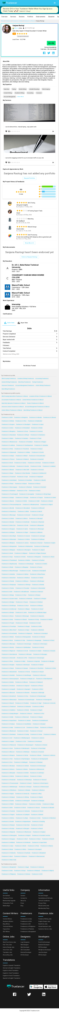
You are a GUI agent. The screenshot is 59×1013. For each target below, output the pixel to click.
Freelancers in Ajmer (22, 529)
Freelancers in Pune (21, 421)
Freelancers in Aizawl (37, 609)
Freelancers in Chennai (49, 417)
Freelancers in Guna (7, 748)
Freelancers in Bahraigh (37, 692)
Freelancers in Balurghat (8, 772)
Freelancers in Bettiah (37, 814)
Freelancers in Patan (33, 846)
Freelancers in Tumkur (7, 588)
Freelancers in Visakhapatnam (24, 445)
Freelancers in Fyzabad (37, 752)
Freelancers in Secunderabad (37, 455)
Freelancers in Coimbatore (37, 435)
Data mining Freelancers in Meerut (33, 410)
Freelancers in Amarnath (8, 657)
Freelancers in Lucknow (36, 431)
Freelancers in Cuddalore (8, 710)
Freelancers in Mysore (7, 501)
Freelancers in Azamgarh (34, 849)
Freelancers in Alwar (23, 605)
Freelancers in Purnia (24, 671)
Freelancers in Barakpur (8, 765)
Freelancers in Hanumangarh (25, 745)
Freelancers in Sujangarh (23, 689)
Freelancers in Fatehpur (8, 724)
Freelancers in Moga (48, 804)
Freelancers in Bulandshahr (9, 671)
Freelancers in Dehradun (8, 466)
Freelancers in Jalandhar (41, 445)
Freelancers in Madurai (22, 459)
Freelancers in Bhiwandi (38, 508)
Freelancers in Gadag (23, 734)
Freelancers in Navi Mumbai (22, 473)
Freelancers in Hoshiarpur (34, 741)
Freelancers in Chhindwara (9, 790)
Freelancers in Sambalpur (8, 734)
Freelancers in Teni (22, 490)
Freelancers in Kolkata (7, 421)
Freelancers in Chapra (7, 668)
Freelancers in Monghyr (48, 661)
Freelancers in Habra (36, 776)
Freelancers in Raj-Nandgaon (22, 759)
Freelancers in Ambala (22, 765)
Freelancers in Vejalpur (39, 832)
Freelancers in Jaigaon (7, 741)
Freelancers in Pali (21, 657)
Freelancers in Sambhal (8, 675)
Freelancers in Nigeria (47, 870)
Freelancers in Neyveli (7, 703)
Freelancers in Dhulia (7, 567)
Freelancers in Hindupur (8, 797)
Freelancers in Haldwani (22, 776)
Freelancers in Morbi (20, 846)
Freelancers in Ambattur (8, 574)
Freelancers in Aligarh (46, 504)
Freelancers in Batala (21, 769)
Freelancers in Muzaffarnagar (9, 570)
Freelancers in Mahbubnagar (9, 786)
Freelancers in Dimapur (25, 786)
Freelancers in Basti (7, 856)
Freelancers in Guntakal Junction (41, 835)
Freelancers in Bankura (38, 790)
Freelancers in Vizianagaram (44, 699)
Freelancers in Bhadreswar (24, 832)
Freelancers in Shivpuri (46, 727)
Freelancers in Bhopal (23, 435)
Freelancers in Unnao (36, 734)
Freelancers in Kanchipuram (9, 654)
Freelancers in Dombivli (39, 487)
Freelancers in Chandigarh (23, 424)
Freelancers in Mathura (23, 577)
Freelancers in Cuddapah (23, 814)
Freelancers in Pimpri (7, 483)
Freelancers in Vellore (23, 539)
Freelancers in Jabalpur (49, 466)
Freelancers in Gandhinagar (24, 675)
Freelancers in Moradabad (22, 508)
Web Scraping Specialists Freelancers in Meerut (14, 396)
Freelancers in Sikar (50, 668)
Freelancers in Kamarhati (8, 577)
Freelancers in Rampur (34, 595)
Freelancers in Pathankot (24, 706)
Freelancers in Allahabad (8, 490)
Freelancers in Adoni (23, 731)
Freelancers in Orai (20, 741)
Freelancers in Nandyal (39, 724)
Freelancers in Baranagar (22, 616)
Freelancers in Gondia (7, 821)
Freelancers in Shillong (22, 797)
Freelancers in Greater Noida (9, 598)
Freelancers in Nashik (39, 480)
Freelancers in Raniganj (37, 800)
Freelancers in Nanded (7, 522)
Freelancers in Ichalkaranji (9, 609)
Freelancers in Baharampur (9, 699)
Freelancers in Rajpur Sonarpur (37, 553)
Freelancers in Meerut (34, 483)
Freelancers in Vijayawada (8, 452)
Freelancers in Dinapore (8, 755)
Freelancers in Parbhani (36, 602)
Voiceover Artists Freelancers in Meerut (12, 406)
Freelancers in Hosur (48, 640)
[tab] (9, 323)
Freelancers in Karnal (38, 647)
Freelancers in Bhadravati (8, 731)
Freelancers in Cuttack (7, 518)
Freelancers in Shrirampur (39, 644)
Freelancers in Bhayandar (36, 525)
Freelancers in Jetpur (7, 846)
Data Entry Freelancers (24, 382)
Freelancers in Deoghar (8, 664)
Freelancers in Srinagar (22, 497)
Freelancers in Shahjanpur (8, 584)
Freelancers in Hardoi (37, 825)
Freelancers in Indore (7, 428)
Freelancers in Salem (50, 497)
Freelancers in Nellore (24, 560)
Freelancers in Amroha (49, 703)
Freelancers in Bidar (20, 661)
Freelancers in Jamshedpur (9, 480)
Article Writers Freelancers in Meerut (11, 410)
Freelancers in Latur (25, 570)
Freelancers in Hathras (8, 818)
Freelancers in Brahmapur (36, 581)
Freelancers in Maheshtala (25, 546)
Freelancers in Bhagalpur (21, 567)
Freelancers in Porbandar (8, 779)
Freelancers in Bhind (38, 706)
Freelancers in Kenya (20, 870)
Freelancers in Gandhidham (24, 724)
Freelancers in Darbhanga (8, 605)
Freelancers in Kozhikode (22, 522)
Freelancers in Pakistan (24, 874)
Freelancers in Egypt (23, 867)
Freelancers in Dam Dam (23, 825)
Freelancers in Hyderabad (34, 421)
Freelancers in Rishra (20, 849)
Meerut (16, 28)
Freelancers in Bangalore (21, 417)
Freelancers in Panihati (38, 560)
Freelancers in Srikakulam (23, 842)
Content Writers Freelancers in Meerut (33, 399)
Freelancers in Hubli (34, 501)
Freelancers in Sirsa (23, 696)
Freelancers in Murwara (39, 675)
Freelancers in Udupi (7, 727)
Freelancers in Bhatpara (8, 543)
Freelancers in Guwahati (37, 459)
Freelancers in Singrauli (23, 685)
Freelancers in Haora (34, 490)
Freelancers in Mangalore (34, 556)
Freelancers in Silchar (22, 755)
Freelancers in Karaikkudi (8, 696)
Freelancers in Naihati (46, 619)
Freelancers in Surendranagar (26, 699)
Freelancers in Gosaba (48, 650)
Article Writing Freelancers (43, 385)
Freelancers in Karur (7, 640)
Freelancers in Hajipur (7, 793)
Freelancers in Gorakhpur (25, 480)
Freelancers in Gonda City (22, 793)
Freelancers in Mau (36, 626)
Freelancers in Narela (46, 501)
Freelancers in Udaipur (7, 455)
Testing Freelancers (37, 382)
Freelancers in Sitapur (32, 727)
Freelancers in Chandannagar (37, 696)
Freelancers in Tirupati (7, 623)
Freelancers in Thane (35, 438)
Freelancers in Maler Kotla (8, 859)
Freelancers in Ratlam (7, 637)
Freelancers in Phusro (36, 685)
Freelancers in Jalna (21, 612)
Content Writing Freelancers (9, 382)
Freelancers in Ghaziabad (8, 435)
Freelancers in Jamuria (37, 738)
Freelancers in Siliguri (22, 532)
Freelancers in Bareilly (7, 508)
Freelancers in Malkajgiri (21, 762)
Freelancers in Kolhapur (8, 532)
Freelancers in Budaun (49, 734)
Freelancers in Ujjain (49, 543)
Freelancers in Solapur (7, 497)
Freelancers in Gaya (7, 556)
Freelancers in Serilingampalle (39, 759)
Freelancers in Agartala (33, 661)
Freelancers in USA (37, 874)
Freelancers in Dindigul (8, 602)
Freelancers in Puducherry (8, 511)
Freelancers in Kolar (35, 818)
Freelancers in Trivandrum (21, 448)
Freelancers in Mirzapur (25, 654)
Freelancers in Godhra (7, 800)
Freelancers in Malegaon (8, 550)
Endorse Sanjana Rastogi (29, 257)
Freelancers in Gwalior (22, 466)
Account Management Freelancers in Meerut (37, 406)
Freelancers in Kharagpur (40, 654)
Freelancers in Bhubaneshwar (30, 504)
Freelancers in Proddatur (22, 703)
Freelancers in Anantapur (40, 633)
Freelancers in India (7, 870)
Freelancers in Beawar (21, 804)
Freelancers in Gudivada (24, 853)
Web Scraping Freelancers (8, 378)
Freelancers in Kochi (7, 462)
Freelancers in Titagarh (8, 814)
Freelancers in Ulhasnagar (36, 529)
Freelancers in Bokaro (21, 518)
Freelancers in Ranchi (48, 462)
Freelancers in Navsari (26, 713)
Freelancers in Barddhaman (21, 591)
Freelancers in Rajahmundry (9, 563)
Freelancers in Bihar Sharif (9, 630)
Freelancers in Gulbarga (38, 539)
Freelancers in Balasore (21, 856)
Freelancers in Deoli (22, 839)
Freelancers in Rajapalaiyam (23, 821)
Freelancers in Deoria (20, 807)
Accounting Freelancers (42, 378)
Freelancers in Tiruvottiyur (8, 626)
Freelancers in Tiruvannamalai (10, 783)
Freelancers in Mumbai (35, 417)
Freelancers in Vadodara (21, 438)
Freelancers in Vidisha (7, 776)
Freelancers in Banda (35, 755)
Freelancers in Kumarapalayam (10, 678)
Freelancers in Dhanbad (25, 487)
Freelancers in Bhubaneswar (9, 441)
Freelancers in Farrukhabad (9, 633)
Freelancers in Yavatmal (8, 811)
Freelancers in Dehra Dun (8, 525)
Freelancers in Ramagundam (23, 637)
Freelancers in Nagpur (40, 441)
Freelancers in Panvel (37, 811)
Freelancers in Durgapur (8, 529)
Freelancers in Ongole (36, 710)
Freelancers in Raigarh (24, 835)
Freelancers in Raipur (7, 473)
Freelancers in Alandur (41, 745)
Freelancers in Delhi (7, 417)
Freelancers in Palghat (36, 797)
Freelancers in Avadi (35, 623)
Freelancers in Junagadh (8, 689)
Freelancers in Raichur (7, 647)
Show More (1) (29, 243)
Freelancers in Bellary (22, 574)
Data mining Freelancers (8, 389)
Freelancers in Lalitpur (21, 818)
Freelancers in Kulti (7, 591)
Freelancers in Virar (7, 762)
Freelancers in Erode (23, 525)
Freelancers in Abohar (34, 804)
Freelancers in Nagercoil (8, 650)
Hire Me (51, 43)
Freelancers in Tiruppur (36, 497)
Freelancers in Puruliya (8, 828)
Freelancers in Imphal (35, 650)
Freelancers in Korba (20, 556)
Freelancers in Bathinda (37, 630)
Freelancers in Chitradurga (24, 779)
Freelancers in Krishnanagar (38, 765)
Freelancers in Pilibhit (7, 804)
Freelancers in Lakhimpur (37, 772)
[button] (4, 17)
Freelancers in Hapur (23, 630)
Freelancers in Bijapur (23, 609)
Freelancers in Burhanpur (22, 664)
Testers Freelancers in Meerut (35, 403)
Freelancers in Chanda (7, 581)
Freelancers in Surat (22, 431)
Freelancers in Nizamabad (37, 588)
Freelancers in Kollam (41, 563)
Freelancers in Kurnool (36, 543)
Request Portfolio (29, 178)
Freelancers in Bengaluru (8, 431)
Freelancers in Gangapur (8, 839)
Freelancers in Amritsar (34, 462)
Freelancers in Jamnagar (38, 536)
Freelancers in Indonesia (37, 867)
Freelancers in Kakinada (26, 598)
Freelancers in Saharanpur (9, 539)
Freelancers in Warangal (36, 518)
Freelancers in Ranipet (7, 612)
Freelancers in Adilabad (8, 842)
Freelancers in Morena (48, 755)
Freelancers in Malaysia (33, 870)
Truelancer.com (34, 1010)
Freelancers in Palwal (36, 828)
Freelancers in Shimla (22, 710)
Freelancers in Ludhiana (8, 445)
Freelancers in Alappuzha (25, 633)
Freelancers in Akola (7, 553)
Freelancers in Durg (33, 619)
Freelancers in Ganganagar (34, 640)
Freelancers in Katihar (7, 682)
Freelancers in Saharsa (8, 769)
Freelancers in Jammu (22, 543)
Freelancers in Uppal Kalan (39, 842)
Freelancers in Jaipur (37, 424)
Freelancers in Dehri (7, 807)
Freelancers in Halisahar (23, 811)
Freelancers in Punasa (36, 567)
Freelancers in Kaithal (22, 772)
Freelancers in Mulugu (7, 595)
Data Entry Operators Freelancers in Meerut (13, 403)
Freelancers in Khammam (21, 717)
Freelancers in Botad (7, 849)
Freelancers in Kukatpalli (39, 570)
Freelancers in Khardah (47, 807)
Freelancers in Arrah (22, 650)
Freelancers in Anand (25, 783)
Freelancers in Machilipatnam (44, 678)
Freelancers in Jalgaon (38, 550)
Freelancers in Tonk (7, 759)
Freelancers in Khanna (46, 846)
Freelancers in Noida (37, 428)
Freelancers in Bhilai (23, 511)
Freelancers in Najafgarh (36, 476)
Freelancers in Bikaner (7, 469)
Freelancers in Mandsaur (49, 818)
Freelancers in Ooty (19, 640)
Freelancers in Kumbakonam (40, 720)
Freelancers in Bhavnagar (8, 515)
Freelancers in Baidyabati (38, 853)
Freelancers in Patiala (37, 577)
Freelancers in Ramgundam (9, 546)
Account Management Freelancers (25, 385)
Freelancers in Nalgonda (8, 832)
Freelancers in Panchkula (36, 668)
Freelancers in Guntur (20, 462)
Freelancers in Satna (7, 619)
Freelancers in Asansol (23, 536)
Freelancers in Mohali (21, 455)
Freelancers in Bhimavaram (36, 769)
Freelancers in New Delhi (22, 469)
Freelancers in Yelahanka (8, 853)
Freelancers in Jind (7, 738)
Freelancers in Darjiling (38, 821)
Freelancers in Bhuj (36, 793)
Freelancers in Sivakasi (38, 637)
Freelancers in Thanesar (40, 779)
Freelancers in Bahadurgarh (22, 748)
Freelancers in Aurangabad (26, 494)
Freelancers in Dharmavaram (36, 856)
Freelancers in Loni (19, 727)
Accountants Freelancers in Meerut (11, 399)
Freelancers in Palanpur (8, 825)
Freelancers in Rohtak (37, 584)
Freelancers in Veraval (36, 731)
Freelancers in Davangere (23, 550)
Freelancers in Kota (35, 466)
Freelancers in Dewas (7, 616)
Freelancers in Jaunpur (24, 720)
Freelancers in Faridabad (25, 441)
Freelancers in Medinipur (22, 752)
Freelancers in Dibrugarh (22, 828)
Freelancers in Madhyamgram (21, 738)
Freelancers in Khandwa (23, 692)
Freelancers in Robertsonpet (41, 786)
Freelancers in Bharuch (8, 752)
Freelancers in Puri (38, 713)
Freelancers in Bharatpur (8, 644)
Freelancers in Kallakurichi (38, 473)
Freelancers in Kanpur (36, 448)
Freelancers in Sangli (37, 515)
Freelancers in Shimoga (24, 584)
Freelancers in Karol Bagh (8, 536)
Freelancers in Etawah (20, 619)
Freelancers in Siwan (35, 839)
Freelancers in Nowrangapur (9, 487)
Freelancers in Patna (7, 448)
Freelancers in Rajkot (7, 438)
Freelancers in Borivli (36, 511)
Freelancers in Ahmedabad (22, 428)
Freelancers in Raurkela (37, 522)
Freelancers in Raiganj (36, 717)
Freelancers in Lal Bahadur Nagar (37, 612)
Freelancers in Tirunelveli (8, 476)
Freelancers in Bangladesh (9, 867)
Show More (20, 96)
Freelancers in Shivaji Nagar (43, 494)
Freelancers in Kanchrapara (40, 783)
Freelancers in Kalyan (20, 483)
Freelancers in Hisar (21, 595)
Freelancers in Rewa (7, 661)
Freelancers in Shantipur (36, 762)
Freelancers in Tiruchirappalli (9, 494)
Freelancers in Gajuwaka (37, 616)
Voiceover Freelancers (7, 385)
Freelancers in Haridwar (8, 685)
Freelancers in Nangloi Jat (27, 678)
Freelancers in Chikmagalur (9, 835)
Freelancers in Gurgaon (8, 424)
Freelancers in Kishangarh (22, 800)
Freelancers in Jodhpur (23, 452)
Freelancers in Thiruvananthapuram (11, 504)
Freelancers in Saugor (23, 626)
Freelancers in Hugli (36, 703)
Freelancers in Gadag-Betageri (10, 713)
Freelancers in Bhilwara (22, 581)
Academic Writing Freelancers (25, 378)
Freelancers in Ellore (37, 689)
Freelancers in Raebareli (36, 682)
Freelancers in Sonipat (21, 623)
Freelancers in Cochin (37, 452)
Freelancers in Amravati (24, 515)
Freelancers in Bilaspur (36, 605)
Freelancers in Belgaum (21, 553)
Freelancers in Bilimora (36, 532)
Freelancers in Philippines (8, 874)
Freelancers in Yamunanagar (36, 657)
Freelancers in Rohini (21, 501)
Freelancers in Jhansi (48, 556)
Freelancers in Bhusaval (8, 692)
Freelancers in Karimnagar (24, 644)
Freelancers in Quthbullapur (23, 647)
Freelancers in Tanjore (21, 602)
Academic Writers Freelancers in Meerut (40, 396)
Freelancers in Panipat (39, 598)
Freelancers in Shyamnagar (41, 546)
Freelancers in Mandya (24, 790)
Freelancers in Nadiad (37, 664)
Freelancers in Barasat (36, 591)
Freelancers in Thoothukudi (9, 560)
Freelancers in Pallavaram (8, 745)
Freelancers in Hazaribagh (38, 748)
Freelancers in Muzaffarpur (37, 574)
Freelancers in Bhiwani (21, 682)
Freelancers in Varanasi (37, 469)
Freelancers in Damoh (48, 839)
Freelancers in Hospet (37, 671)
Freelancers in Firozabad (22, 588)
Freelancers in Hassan (33, 807)
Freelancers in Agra (22, 476)
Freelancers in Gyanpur (21, 668)
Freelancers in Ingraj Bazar (9, 720)
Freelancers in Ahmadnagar (26, 563)
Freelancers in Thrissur (8, 459)
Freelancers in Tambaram (8, 706)
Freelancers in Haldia (7, 717)
